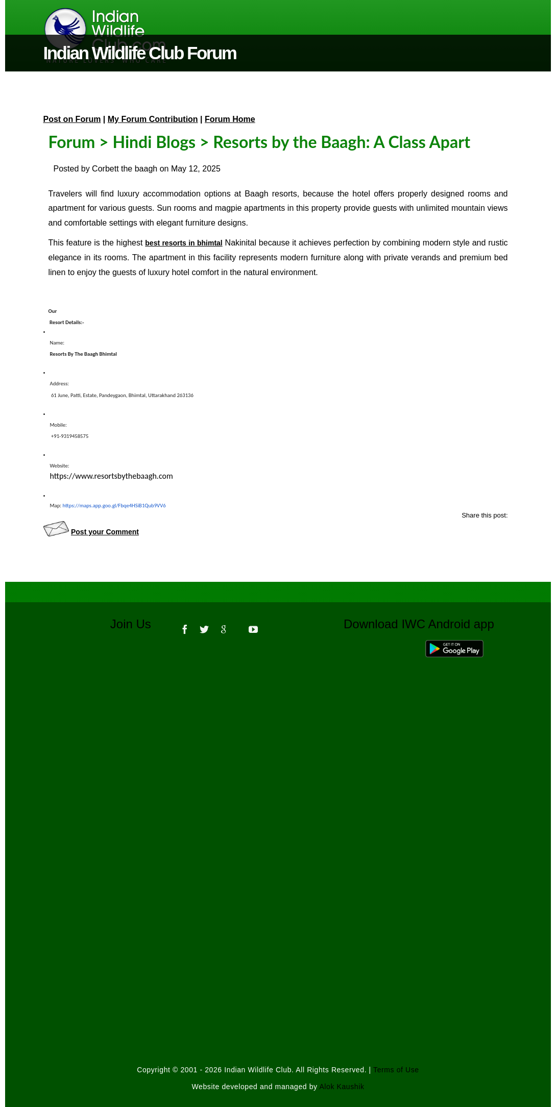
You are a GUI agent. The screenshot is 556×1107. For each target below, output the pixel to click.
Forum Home (230, 119)
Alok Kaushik (341, 1087)
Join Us (137, 624)
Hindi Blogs (154, 142)
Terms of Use (396, 1070)
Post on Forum (72, 119)
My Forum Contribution (153, 119)
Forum (72, 142)
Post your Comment (105, 532)
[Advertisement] (278, 783)
